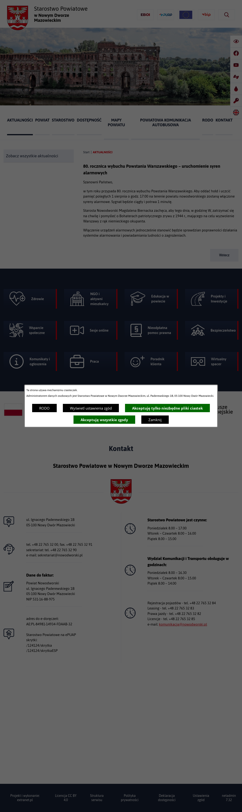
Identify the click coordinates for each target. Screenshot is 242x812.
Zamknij (155, 419)
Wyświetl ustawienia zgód (91, 408)
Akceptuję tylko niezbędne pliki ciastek (167, 408)
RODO (44, 408)
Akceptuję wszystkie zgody (104, 419)
